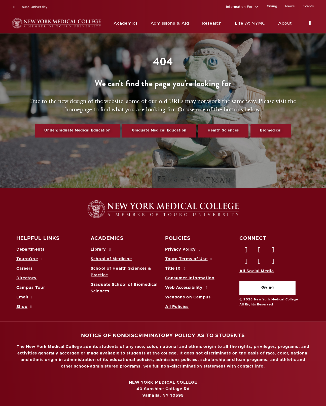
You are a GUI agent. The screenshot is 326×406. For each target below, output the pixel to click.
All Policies (177, 307)
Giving (267, 287)
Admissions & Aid (170, 23)
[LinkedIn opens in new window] (273, 251)
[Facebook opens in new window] (246, 251)
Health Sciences (223, 130)
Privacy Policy (183, 249)
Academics (125, 23)
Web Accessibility (187, 288)
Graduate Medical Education (159, 130)
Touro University (30, 7)
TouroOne (30, 259)
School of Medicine (111, 259)
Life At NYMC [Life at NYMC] (250, 23)
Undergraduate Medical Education (77, 130)
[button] (242, 7)
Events (308, 6)
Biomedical (271, 130)
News (290, 6)
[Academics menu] (141, 23)
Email (25, 297)
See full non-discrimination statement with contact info (203, 366)
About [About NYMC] (285, 23)
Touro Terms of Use (189, 259)
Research (212, 23)
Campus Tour (30, 288)
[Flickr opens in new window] (273, 262)
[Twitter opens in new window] (259, 251)
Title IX (176, 268)
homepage (78, 110)
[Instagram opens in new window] (246, 262)
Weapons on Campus (188, 297)
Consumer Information (189, 278)
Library (101, 249)
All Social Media (256, 271)
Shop (24, 307)
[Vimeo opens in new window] (259, 262)
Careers (24, 268)
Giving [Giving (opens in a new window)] (272, 6)
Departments (30, 249)
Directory (26, 278)
